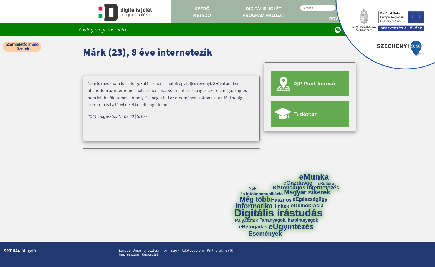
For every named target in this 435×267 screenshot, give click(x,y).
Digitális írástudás (278, 213)
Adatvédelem (193, 251)
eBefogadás (253, 226)
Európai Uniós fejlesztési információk (149, 251)
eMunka (314, 177)
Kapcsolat (150, 254)
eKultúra (326, 184)
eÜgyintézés (291, 227)
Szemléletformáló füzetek (22, 47)
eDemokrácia (307, 205)
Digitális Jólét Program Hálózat (263, 12)
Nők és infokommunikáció (261, 191)
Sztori (142, 116)
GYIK (229, 251)
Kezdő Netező (202, 12)
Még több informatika (254, 202)
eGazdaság (298, 183)
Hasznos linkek (283, 203)
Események (265, 234)
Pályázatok (246, 220)
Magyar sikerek (307, 192)
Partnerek (215, 251)
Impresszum (129, 254)
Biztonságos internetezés (305, 187)
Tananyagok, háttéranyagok (289, 220)
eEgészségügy (310, 199)
